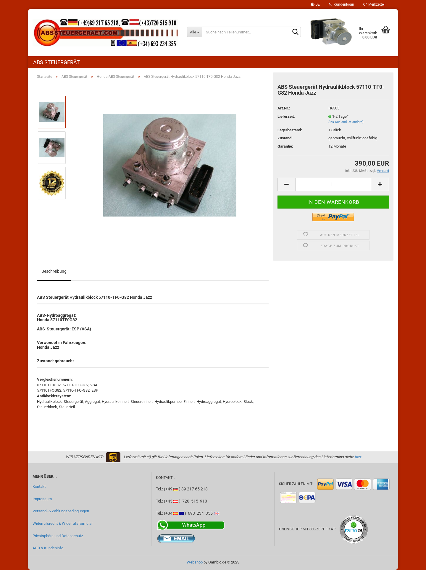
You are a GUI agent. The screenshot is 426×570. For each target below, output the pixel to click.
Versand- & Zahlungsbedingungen (61, 511)
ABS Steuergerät (56, 62)
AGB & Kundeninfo (48, 548)
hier (358, 457)
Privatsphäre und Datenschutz (58, 536)
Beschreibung (54, 271)
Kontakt (39, 486)
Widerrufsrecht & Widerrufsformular (63, 523)
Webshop (195, 562)
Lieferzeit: (286, 116)
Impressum (42, 499)
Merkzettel (374, 4)
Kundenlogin (341, 4)
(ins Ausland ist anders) (346, 122)
